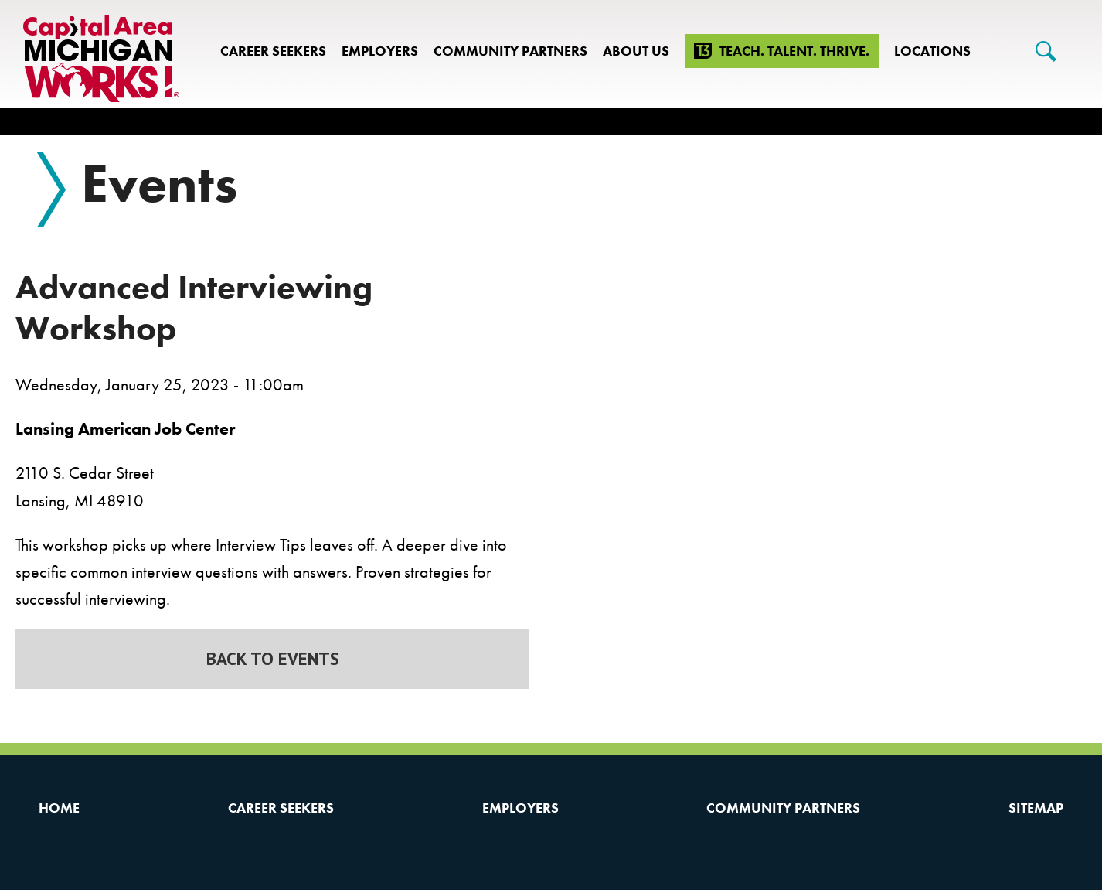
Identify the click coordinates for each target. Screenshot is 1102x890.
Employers (380, 51)
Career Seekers (273, 51)
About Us (636, 51)
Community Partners (510, 51)
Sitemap (1035, 808)
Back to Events (272, 658)
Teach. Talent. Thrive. (794, 51)
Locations (932, 51)
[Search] (1046, 51)
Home (59, 808)
